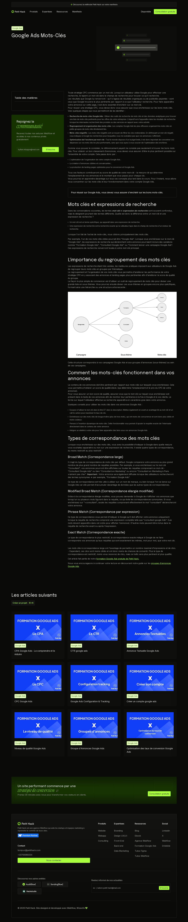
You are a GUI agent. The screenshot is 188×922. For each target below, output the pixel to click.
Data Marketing (121, 851)
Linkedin (166, 830)
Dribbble (166, 846)
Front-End (119, 841)
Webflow (166, 841)
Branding (118, 830)
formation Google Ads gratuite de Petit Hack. (117, 558)
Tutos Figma (140, 851)
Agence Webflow (143, 841)
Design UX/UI (120, 835)
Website (102, 830)
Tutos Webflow (142, 856)
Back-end (118, 846)
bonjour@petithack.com (29, 850)
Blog (137, 830)
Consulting (103, 841)
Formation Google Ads (145, 846)
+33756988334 (25, 855)
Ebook (138, 835)
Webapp (102, 835)
